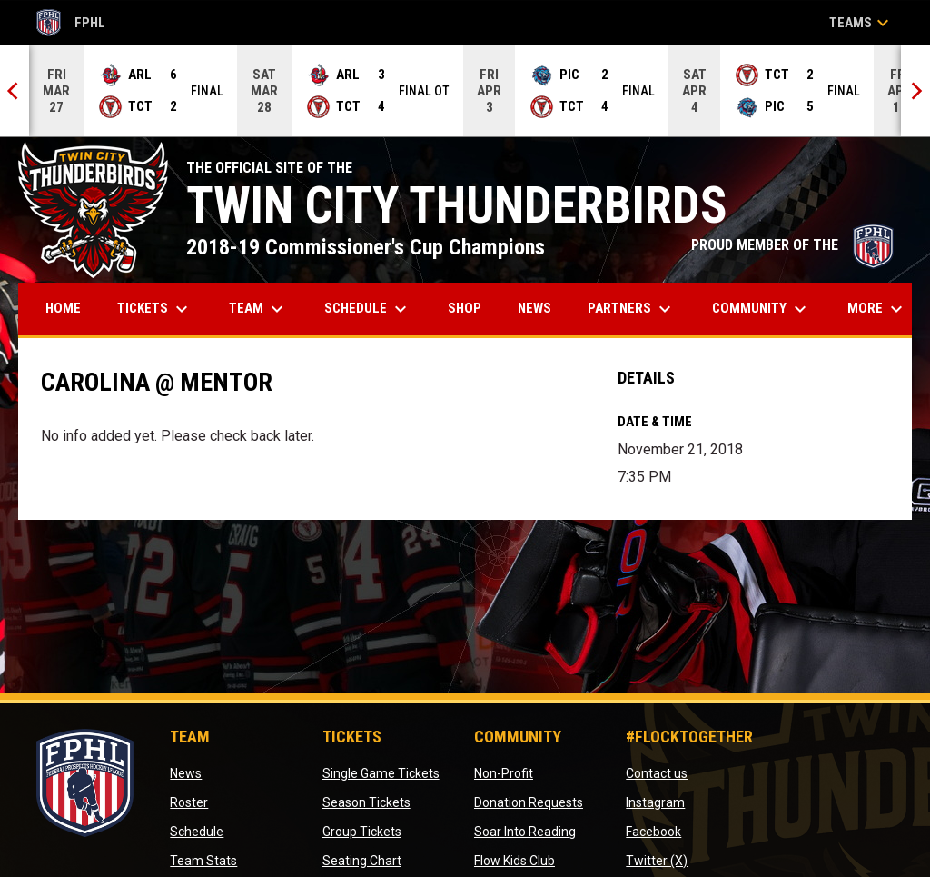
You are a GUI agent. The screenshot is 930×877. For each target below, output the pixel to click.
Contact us (657, 773)
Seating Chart (361, 860)
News (186, 773)
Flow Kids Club (514, 860)
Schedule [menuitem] (367, 309)
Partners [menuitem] (632, 309)
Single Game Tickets (381, 773)
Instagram (655, 802)
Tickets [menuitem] (155, 309)
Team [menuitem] (258, 309)
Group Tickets (361, 831)
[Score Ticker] (465, 90)
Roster (189, 802)
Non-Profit (503, 773)
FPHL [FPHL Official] (70, 22)
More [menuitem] (877, 309)
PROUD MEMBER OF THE (792, 245)
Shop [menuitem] (471, 307)
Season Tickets (366, 802)
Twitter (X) (657, 860)
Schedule (196, 831)
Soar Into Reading (525, 831)
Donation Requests (528, 802)
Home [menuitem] (63, 308)
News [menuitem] (534, 308)
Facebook (653, 831)
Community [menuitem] (761, 309)
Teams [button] (861, 23)
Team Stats (203, 860)
